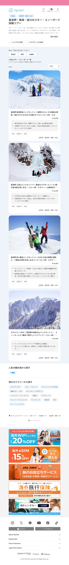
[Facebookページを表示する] (48, 523)
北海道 (12, 16)
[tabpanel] (34, 89)
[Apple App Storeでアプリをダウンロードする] (21, 529)
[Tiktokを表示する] (56, 523)
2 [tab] (32, 107)
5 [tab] (39, 107)
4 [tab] (37, 107)
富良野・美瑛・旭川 (26, 16)
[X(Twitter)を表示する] (21, 523)
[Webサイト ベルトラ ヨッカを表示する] (36, 554)
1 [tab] (30, 107)
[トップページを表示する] (16, 10)
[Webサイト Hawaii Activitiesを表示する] (24, 554)
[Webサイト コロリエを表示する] (46, 554)
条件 (22, 54)
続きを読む (54, 36)
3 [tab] (34, 107)
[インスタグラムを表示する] (12, 523)
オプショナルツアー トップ (18, 416)
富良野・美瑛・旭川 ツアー (57, 416)
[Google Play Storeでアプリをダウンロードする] (47, 529)
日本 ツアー (33, 416)
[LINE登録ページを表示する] (30, 523)
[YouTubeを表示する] (39, 523)
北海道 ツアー (43, 416)
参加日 (13, 54)
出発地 (31, 54)
